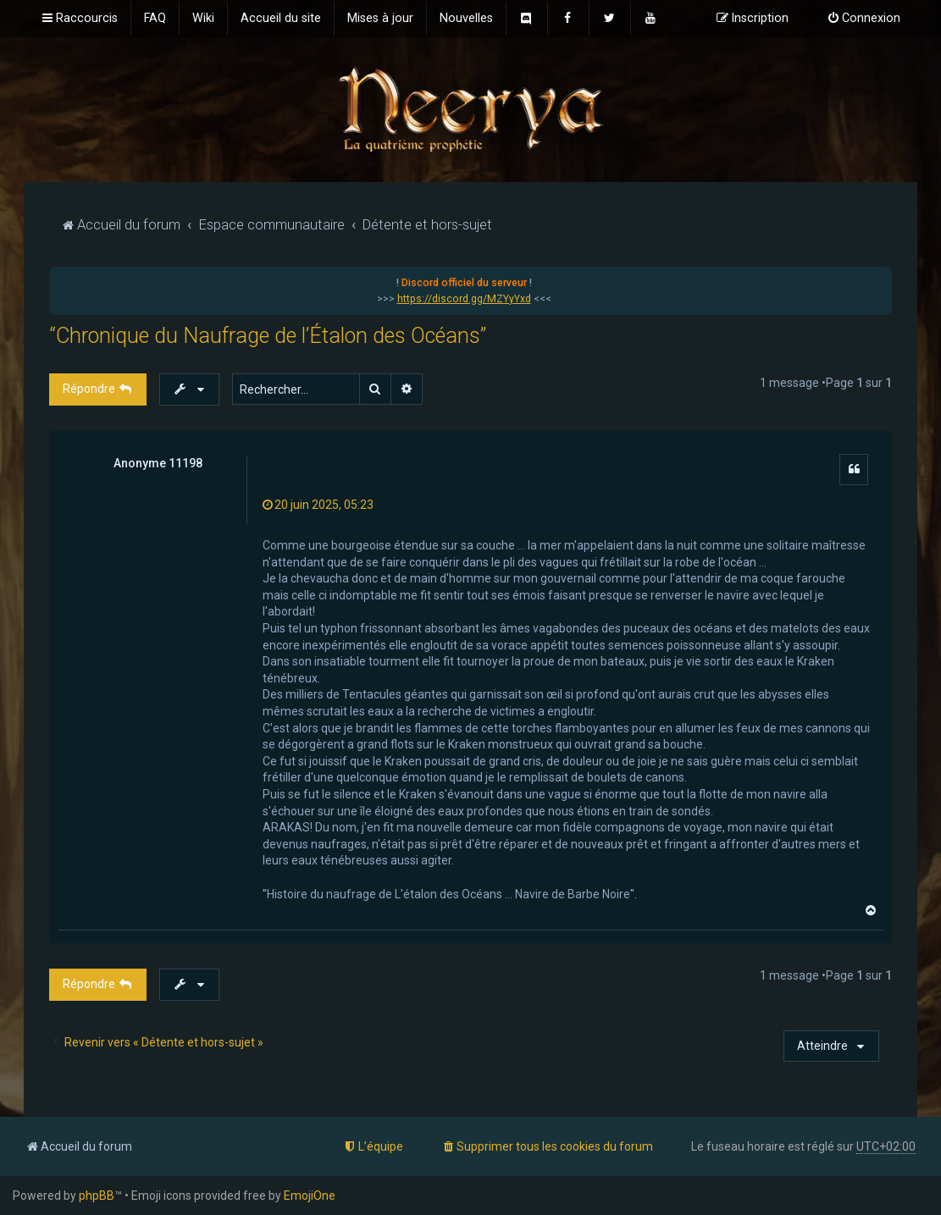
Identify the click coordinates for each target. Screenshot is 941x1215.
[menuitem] (155, 18)
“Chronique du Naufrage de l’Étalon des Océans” (267, 335)
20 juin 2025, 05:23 (318, 504)
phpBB (96, 1195)
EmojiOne (309, 1195)
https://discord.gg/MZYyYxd (464, 299)
